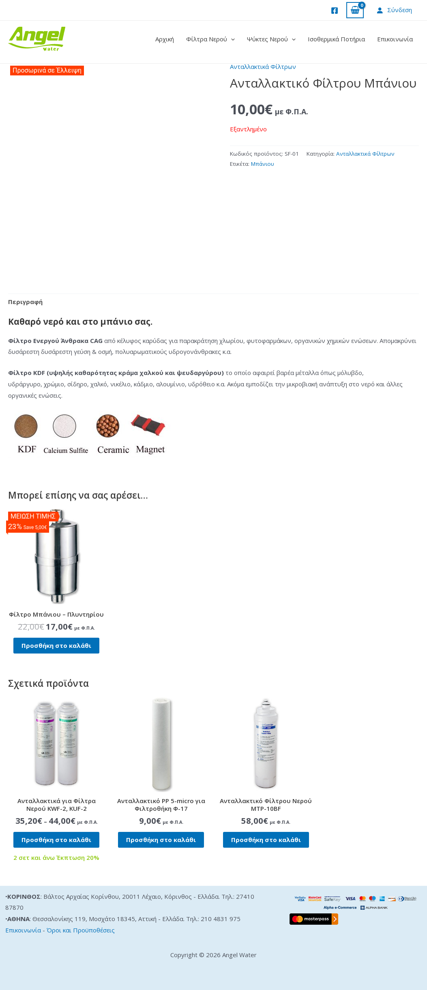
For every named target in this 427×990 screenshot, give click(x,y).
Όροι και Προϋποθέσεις (81, 930)
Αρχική (164, 39)
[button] (231, 39)
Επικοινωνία (395, 39)
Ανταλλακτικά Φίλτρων (263, 66)
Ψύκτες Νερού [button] (271, 39)
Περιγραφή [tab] (25, 302)
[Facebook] (334, 10)
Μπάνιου (262, 163)
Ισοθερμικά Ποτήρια (336, 39)
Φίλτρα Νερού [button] (210, 39)
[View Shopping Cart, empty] (355, 10)
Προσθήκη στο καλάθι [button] (56, 645)
